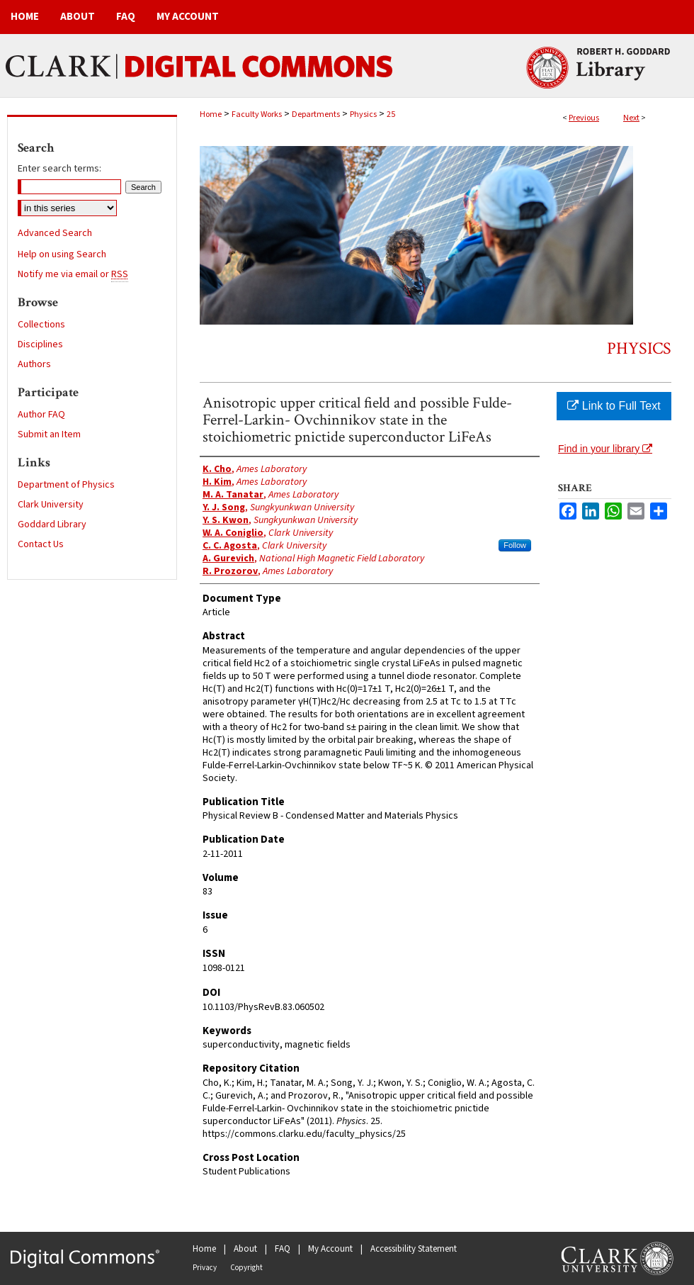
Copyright (246, 1267)
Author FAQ (41, 415)
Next (631, 118)
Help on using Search (62, 254)
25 (391, 114)
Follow (515, 545)
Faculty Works (257, 114)
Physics (363, 114)
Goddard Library (52, 524)
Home (211, 114)
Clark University (51, 505)
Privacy (205, 1267)
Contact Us (41, 544)
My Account (330, 1248)
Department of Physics (66, 485)
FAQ (282, 1248)
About (245, 1248)
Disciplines (40, 344)
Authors (34, 364)
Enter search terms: (59, 169)
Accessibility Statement (413, 1248)
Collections (41, 325)
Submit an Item (49, 434)
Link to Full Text (613, 406)
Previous (584, 118)
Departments (316, 114)
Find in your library (605, 448)
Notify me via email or (73, 274)
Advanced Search (55, 233)
